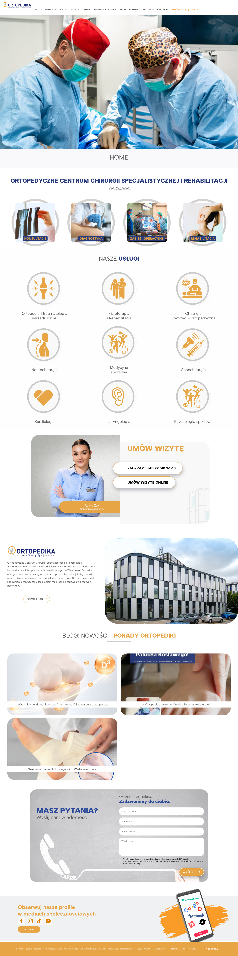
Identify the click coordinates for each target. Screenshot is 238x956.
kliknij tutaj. (191, 949)
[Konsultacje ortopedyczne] (35, 199)
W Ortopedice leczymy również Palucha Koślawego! (138, 704)
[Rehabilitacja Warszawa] (203, 199)
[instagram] (30, 864)
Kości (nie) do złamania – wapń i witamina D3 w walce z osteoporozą (62, 704)
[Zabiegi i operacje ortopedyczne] (147, 199)
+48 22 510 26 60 (31, 900)
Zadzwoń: (152, 468)
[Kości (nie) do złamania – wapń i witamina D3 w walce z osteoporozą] (62, 684)
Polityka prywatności (220, 922)
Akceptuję (212, 948)
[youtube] (48, 864)
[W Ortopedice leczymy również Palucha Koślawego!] (138, 684)
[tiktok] (39, 864)
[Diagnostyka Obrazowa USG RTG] (91, 199)
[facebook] (21, 864)
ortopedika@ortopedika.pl (31, 912)
